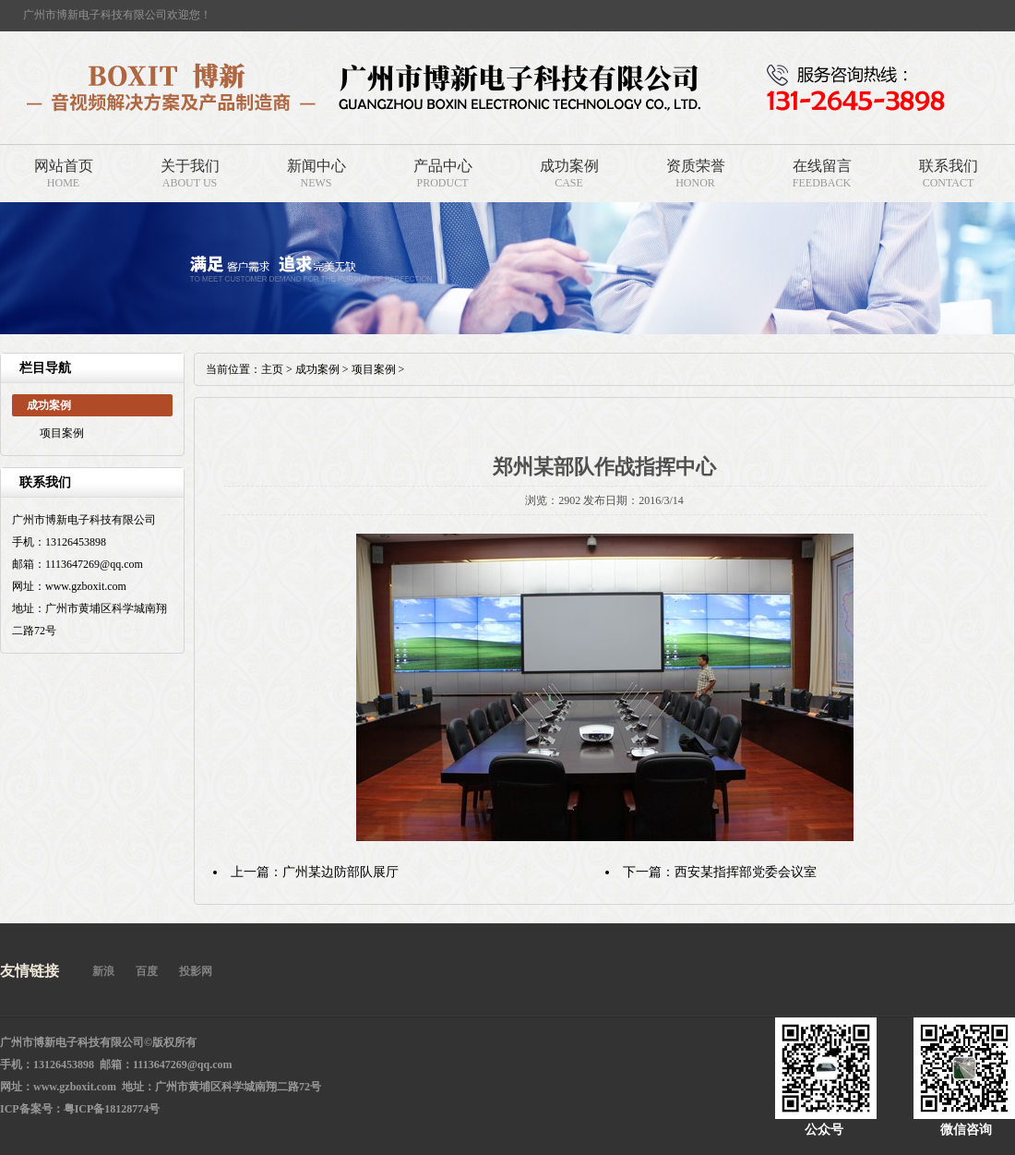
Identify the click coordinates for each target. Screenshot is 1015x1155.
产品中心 (442, 166)
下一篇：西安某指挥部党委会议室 (720, 872)
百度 (147, 971)
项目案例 (62, 433)
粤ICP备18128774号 (112, 1108)
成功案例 (569, 166)
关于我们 (190, 166)
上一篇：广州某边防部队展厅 (315, 872)
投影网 (195, 971)
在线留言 (822, 166)
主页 (272, 369)
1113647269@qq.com (183, 1064)
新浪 (103, 971)
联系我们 (948, 166)
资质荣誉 (695, 166)
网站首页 (63, 166)
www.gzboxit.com (74, 1086)
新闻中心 (316, 166)
